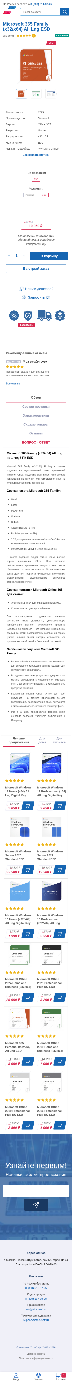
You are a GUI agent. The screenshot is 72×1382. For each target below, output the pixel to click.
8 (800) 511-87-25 (41, 4)
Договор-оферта (36, 1354)
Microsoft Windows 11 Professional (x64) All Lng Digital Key (51, 791)
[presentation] (36, 442)
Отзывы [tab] (36, 433)
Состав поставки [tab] (36, 406)
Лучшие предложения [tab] (18, 740)
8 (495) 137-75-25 (36, 1298)
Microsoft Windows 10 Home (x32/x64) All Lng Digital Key (18, 919)
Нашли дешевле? (39, 289)
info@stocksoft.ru (36, 1309)
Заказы (38, 1379)
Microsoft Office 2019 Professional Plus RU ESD (17, 1110)
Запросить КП (39, 297)
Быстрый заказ (36, 269)
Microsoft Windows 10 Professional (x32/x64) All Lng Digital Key (50, 921)
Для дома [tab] (42, 740)
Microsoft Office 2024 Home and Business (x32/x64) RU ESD (18, 984)
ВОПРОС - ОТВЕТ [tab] (36, 442)
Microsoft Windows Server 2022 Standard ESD (50, 855)
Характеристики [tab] (36, 415)
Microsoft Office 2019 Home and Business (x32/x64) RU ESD (50, 1048)
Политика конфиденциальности (36, 1358)
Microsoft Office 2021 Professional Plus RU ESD (49, 982)
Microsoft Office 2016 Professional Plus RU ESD (49, 1110)
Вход (16, 1379)
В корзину (49, 256)
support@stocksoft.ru (36, 1320)
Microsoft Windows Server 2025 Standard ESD (18, 855)
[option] (21, 93)
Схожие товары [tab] (36, 424)
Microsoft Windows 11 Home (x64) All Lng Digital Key (18, 791)
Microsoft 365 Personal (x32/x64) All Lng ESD (18, 1046)
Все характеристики (36, 154)
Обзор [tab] (36, 397)
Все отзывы (13, 383)
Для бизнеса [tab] (59, 740)
